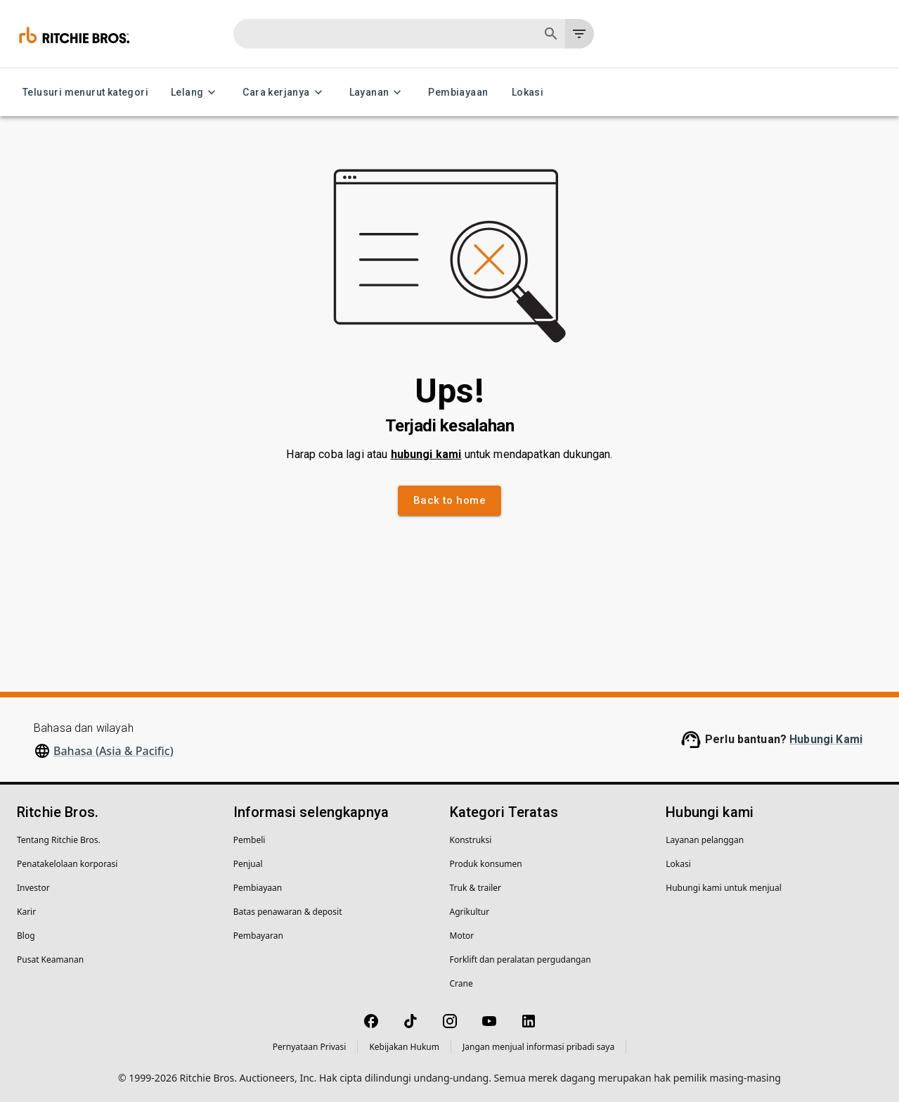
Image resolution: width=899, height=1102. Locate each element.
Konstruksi (471, 840)
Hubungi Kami (825, 739)
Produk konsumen (486, 864)
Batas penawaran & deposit (287, 912)
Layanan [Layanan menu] (378, 93)
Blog (26, 936)
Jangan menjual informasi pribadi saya (538, 1047)
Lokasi (527, 93)
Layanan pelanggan (705, 840)
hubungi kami (426, 454)
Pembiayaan (457, 93)
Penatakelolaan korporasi (67, 864)
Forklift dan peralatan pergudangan (520, 959)
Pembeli (249, 840)
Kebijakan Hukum (404, 1047)
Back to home (449, 500)
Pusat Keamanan (50, 959)
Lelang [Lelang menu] (195, 93)
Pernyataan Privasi (310, 1047)
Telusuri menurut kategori (85, 93)
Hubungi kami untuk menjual (724, 888)
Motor (462, 936)
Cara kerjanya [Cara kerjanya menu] (284, 93)
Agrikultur (470, 912)
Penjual (248, 864)
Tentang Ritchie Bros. (59, 840)
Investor (33, 888)
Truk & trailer (476, 888)
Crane (461, 983)
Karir (26, 912)
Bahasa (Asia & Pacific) (113, 751)
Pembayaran (258, 936)
